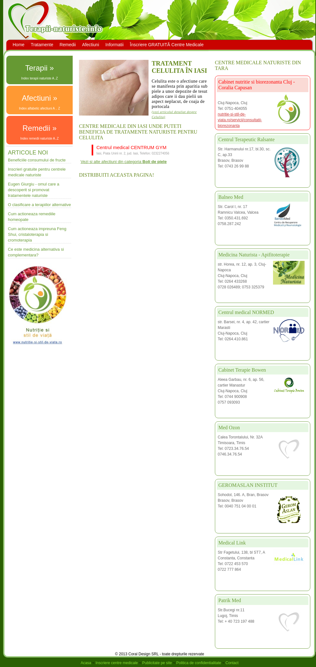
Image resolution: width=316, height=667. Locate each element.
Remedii (67, 44)
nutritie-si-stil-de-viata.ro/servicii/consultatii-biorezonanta (240, 120)
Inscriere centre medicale (116, 663)
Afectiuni (90, 44)
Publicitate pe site (157, 663)
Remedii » (39, 128)
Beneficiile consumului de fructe (37, 160)
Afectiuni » (39, 98)
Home (18, 44)
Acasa (86, 663)
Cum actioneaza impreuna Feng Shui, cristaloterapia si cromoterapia (37, 234)
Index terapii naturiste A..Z (39, 78)
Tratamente (42, 44)
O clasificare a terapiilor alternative (39, 204)
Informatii (115, 44)
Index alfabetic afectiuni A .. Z (39, 108)
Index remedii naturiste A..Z (39, 138)
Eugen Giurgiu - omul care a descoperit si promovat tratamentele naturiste (33, 190)
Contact (231, 663)
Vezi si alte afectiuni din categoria (124, 161)
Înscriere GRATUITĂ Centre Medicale (167, 44)
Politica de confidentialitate (198, 663)
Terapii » (39, 68)
